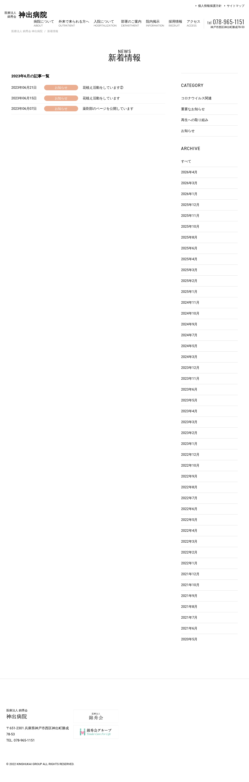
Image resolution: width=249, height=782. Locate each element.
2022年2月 (189, 552)
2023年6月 (189, 389)
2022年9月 (189, 476)
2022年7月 (189, 498)
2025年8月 (189, 237)
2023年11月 (190, 379)
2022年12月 (190, 455)
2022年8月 (189, 487)
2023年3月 (189, 422)
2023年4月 (189, 411)
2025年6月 (189, 248)
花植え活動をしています (101, 98)
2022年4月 (189, 531)
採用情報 (175, 23)
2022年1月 (189, 563)
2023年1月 (189, 444)
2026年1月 (189, 194)
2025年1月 (189, 292)
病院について (44, 23)
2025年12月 (190, 205)
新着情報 (52, 31)
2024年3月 (189, 357)
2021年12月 (190, 574)
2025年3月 (189, 270)
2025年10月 (190, 226)
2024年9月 (189, 324)
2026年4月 (189, 172)
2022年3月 (189, 541)
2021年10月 (190, 585)
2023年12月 (190, 368)
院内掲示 (155, 23)
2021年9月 (189, 596)
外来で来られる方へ (74, 23)
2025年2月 (189, 281)
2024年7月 (189, 335)
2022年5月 (189, 520)
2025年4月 (189, 259)
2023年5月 (189, 400)
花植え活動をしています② (103, 88)
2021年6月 (189, 628)
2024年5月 (189, 346)
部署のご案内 (131, 23)
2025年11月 (190, 216)
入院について (105, 23)
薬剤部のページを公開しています (108, 109)
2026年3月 (189, 183)
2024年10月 (190, 313)
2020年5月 (189, 639)
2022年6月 (189, 509)
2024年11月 (190, 302)
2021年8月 (189, 607)
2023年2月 (189, 433)
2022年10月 (190, 465)
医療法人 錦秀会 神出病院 (27, 31)
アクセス (193, 23)
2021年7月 (189, 617)
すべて (186, 161)
